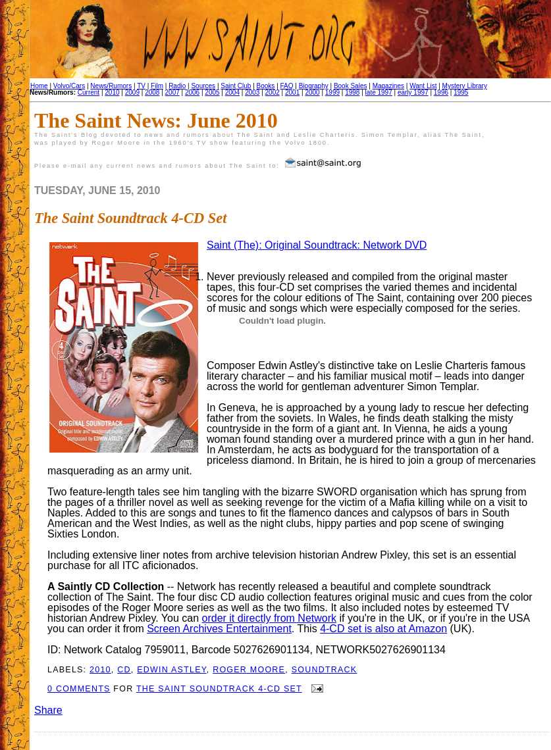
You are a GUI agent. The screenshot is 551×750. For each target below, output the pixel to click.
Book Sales (350, 85)
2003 (252, 92)
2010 (112, 92)
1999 (332, 92)
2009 (132, 92)
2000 (312, 92)
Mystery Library (464, 85)
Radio (177, 85)
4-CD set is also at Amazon (383, 628)
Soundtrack (324, 669)
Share (48, 710)
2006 (192, 92)
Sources (203, 85)
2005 (212, 92)
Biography (313, 85)
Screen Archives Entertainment (219, 628)
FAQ (287, 85)
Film (157, 85)
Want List (422, 85)
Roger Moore (249, 669)
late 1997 (378, 92)
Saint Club (236, 85)
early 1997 (413, 92)
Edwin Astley (172, 669)
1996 (441, 92)
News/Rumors (111, 85)
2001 (292, 92)
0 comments (79, 688)
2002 (272, 92)
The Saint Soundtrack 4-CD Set (130, 218)
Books (266, 85)
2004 (232, 92)
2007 (172, 92)
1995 (461, 92)
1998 (352, 92)
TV (141, 85)
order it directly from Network (269, 618)
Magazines (388, 85)
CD (124, 669)
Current (88, 92)
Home (39, 85)
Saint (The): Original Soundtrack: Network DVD (317, 245)
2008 (152, 92)
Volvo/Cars (69, 85)
